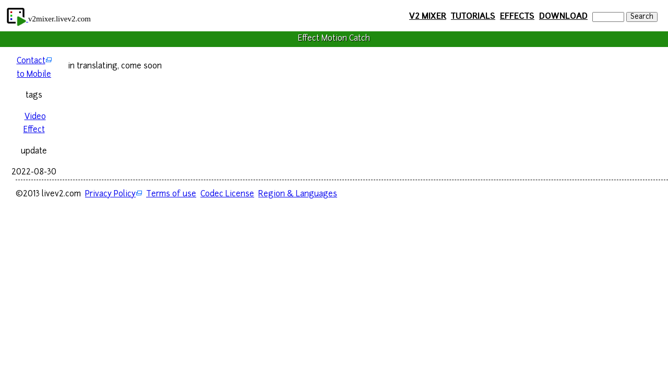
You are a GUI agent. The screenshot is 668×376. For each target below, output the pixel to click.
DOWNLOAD (563, 17)
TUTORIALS (473, 17)
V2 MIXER (427, 17)
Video (35, 117)
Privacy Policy (110, 194)
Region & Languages (297, 194)
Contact (31, 61)
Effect (34, 130)
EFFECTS (517, 17)
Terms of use (171, 194)
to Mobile (34, 75)
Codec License (227, 194)
